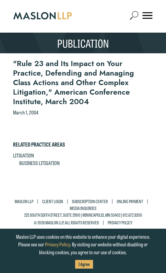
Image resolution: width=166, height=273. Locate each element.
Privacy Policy (120, 222)
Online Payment (130, 201)
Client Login (52, 201)
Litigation (23, 155)
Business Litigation (39, 163)
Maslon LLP (24, 201)
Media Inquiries (83, 208)
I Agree (84, 264)
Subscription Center (90, 201)
